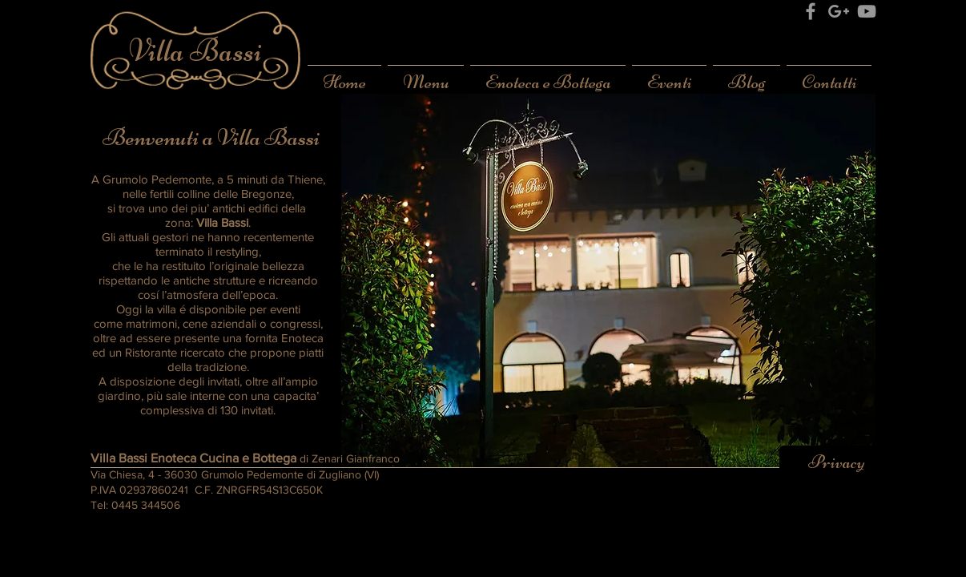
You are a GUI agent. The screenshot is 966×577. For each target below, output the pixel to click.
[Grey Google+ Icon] (838, 11)
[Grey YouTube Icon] (866, 11)
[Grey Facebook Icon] (810, 11)
